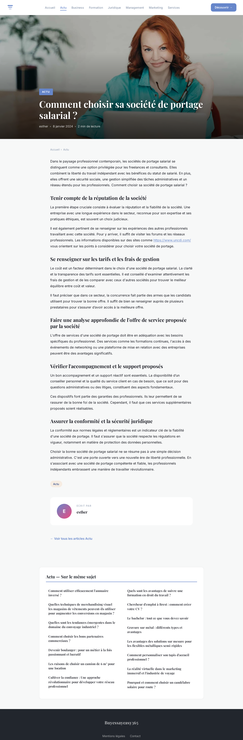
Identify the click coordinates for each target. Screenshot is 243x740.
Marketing (156, 7)
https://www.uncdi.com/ (172, 240)
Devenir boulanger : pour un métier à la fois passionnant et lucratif (80, 652)
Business (77, 7)
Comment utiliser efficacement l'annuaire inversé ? (78, 593)
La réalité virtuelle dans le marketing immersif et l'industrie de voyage (154, 671)
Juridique (114, 7)
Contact (135, 736)
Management (135, 7)
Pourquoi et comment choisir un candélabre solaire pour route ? (158, 684)
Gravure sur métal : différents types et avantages (154, 629)
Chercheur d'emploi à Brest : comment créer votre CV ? (159, 606)
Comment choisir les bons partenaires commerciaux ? (75, 638)
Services (174, 7)
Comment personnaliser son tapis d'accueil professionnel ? (158, 657)
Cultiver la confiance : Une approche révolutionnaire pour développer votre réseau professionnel (81, 681)
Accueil (50, 7)
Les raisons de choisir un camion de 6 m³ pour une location (81, 666)
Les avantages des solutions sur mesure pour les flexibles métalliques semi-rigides (159, 643)
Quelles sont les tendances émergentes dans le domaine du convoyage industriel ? (81, 624)
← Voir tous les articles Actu (71, 539)
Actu (63, 7)
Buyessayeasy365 (121, 722)
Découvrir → (223, 7)
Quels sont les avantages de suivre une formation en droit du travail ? (155, 593)
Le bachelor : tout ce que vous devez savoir (157, 618)
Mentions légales (113, 736)
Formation (96, 7)
